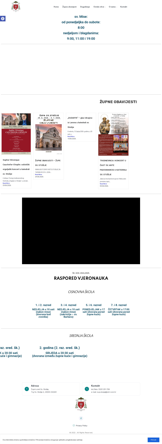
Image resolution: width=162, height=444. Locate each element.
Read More (6, 183)
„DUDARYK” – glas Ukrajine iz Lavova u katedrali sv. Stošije (80, 122)
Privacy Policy (81, 426)
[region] (81, 439)
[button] (2, 18)
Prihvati (153, 440)
